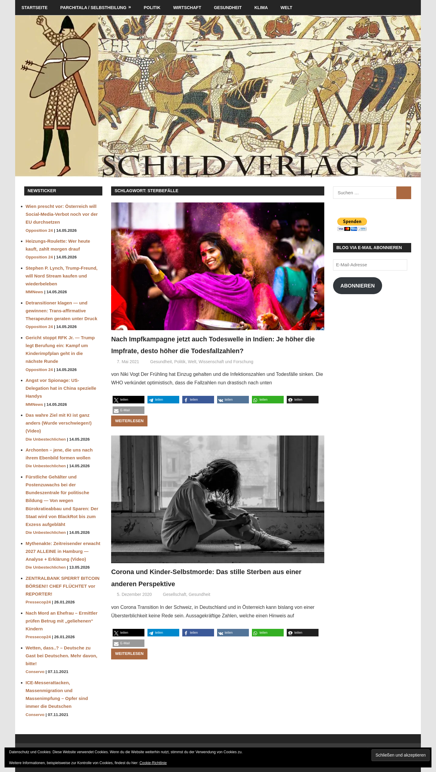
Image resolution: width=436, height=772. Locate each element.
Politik (152, 7)
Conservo (35, 671)
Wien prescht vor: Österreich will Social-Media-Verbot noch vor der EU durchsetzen (62, 214)
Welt (286, 7)
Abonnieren (357, 286)
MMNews (34, 292)
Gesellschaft (174, 606)
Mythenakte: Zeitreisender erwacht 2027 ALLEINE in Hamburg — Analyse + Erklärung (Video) (63, 551)
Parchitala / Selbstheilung (93, 7)
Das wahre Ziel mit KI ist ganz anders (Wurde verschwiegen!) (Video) (59, 423)
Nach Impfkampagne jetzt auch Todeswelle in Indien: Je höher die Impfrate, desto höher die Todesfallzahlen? (217, 350)
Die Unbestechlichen (46, 439)
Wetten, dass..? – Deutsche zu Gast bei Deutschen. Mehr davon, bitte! (61, 655)
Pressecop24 (38, 602)
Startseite (34, 7)
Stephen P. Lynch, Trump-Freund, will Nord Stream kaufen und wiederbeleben (62, 276)
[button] (128, 411)
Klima (261, 7)
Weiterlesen (129, 432)
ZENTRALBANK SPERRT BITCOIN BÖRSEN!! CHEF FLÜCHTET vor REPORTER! (63, 586)
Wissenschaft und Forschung (226, 373)
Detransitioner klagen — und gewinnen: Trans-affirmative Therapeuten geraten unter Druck (61, 310)
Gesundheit (228, 7)
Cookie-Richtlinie (153, 763)
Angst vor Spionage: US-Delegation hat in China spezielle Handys (61, 388)
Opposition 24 (39, 230)
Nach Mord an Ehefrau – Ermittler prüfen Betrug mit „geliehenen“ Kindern (62, 621)
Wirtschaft (187, 7)
